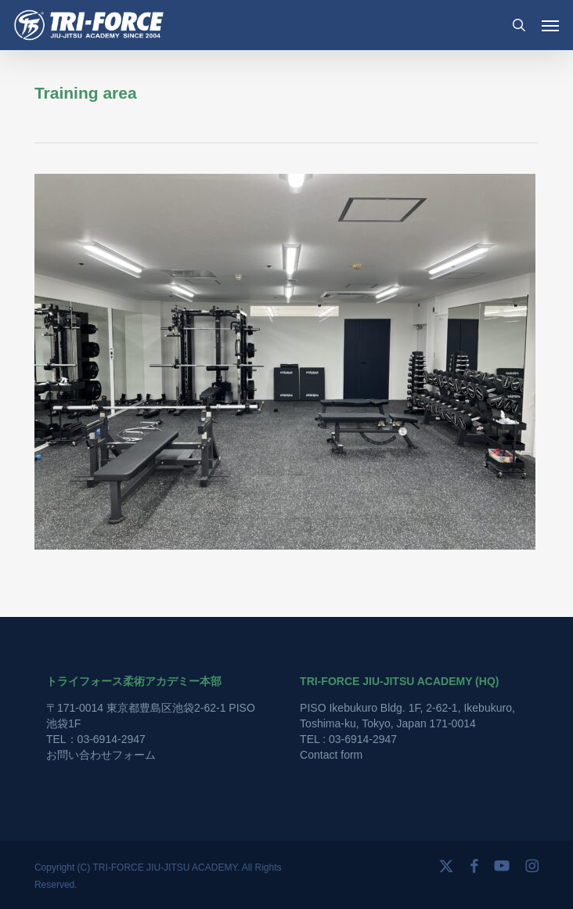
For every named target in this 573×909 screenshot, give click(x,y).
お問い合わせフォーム (101, 754)
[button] (550, 25)
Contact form (331, 754)
